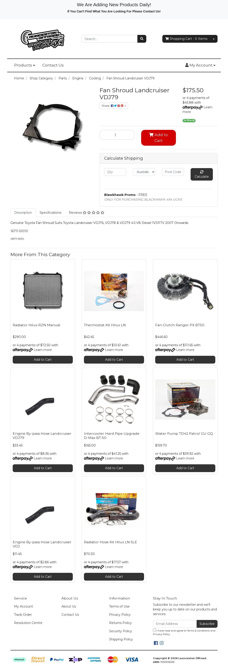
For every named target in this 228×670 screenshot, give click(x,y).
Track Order (23, 615)
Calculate (202, 174)
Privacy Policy (120, 615)
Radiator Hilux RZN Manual (36, 325)
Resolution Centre (28, 623)
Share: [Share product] (113, 105)
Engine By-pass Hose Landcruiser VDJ (42, 544)
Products (23, 65)
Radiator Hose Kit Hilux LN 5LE (110, 542)
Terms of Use (119, 606)
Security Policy (120, 631)
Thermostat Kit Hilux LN (105, 325)
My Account (23, 606)
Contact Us (53, 65)
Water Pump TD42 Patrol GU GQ (184, 433)
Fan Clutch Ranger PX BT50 (179, 325)
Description (23, 213)
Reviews (86, 213)
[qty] (115, 172)
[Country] (144, 172)
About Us (68, 606)
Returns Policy (120, 623)
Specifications (50, 213)
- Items (186, 38)
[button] (200, 65)
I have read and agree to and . (184, 632)
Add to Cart (158, 137)
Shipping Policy (121, 639)
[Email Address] (175, 624)
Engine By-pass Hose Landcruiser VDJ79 (42, 435)
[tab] (23, 212)
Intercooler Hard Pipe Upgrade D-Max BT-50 (111, 435)
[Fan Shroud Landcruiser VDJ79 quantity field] (117, 135)
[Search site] (141, 39)
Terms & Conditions (198, 630)
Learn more (43, 350)
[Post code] (173, 172)
